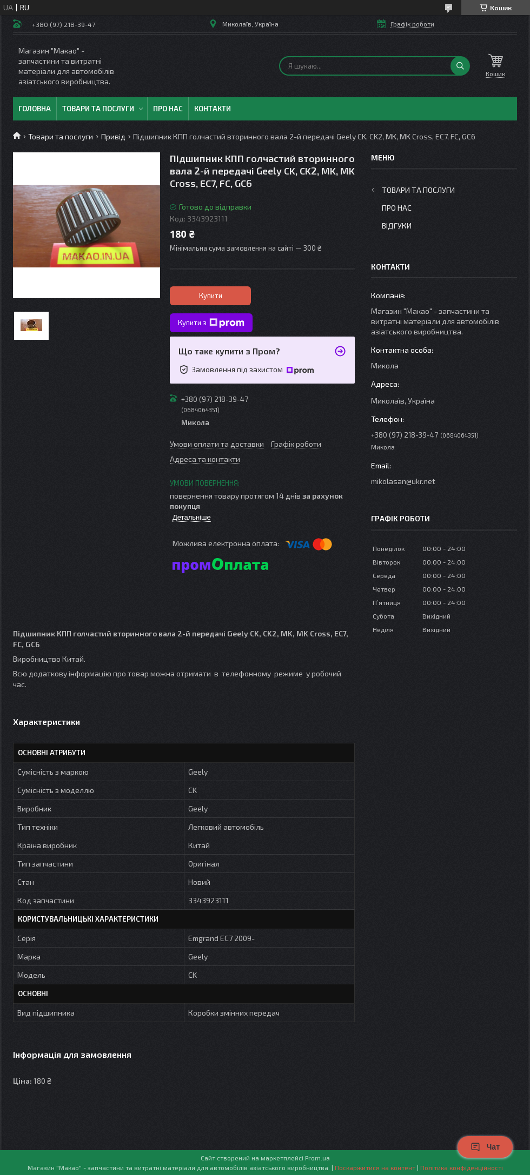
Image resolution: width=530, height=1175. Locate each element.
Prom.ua (317, 1157)
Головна (34, 108)
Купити (210, 295)
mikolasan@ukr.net (403, 481)
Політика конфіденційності (461, 1167)
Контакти (212, 108)
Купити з (211, 323)
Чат (485, 1147)
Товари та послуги (98, 108)
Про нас (168, 108)
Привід (113, 136)
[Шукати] (460, 66)
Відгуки (397, 225)
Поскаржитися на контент (375, 1167)
